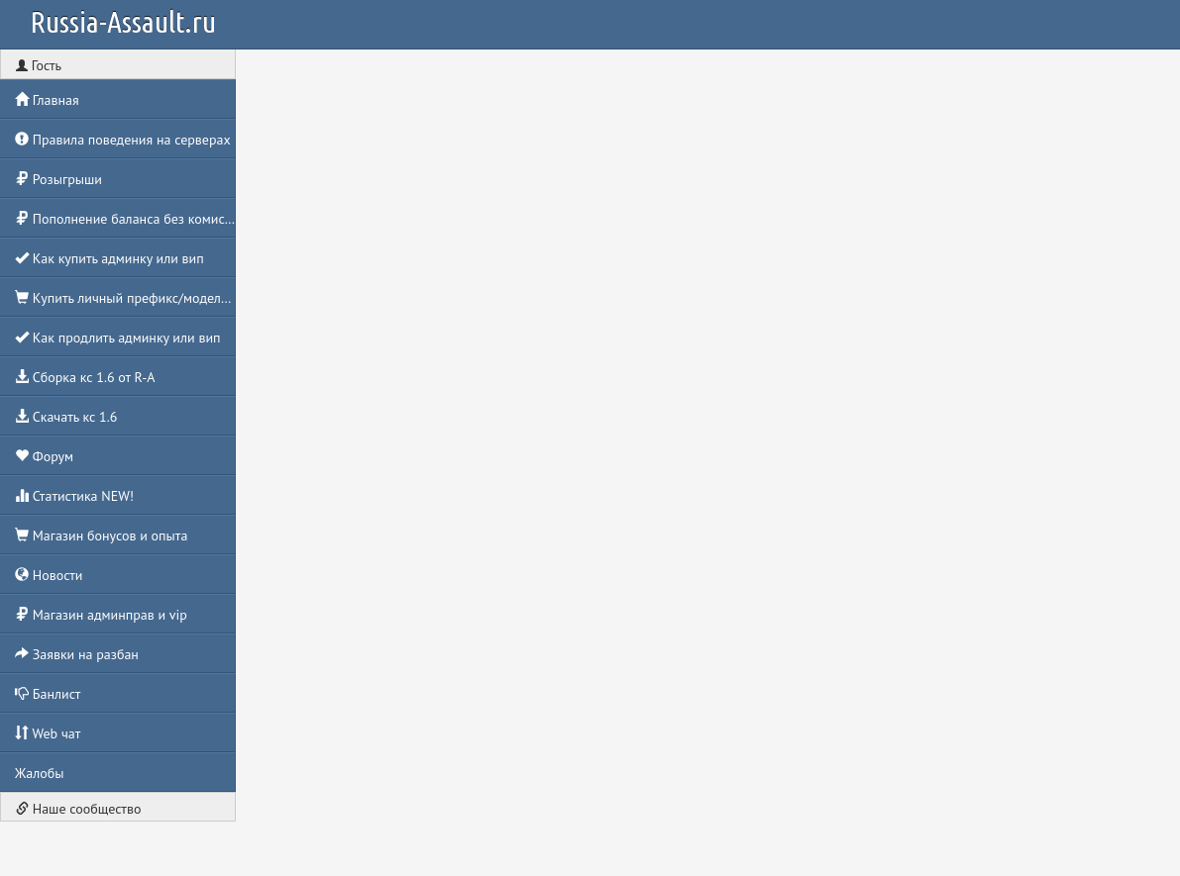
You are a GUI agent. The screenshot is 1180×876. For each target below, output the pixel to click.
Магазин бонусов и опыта (101, 535)
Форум (44, 456)
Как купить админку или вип (109, 258)
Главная (47, 100)
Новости (48, 575)
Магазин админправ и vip (101, 615)
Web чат (47, 733)
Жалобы (39, 773)
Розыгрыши (58, 179)
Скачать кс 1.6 (66, 417)
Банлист (47, 694)
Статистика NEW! (74, 496)
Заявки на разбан (77, 654)
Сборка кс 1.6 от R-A (85, 377)
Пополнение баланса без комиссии (125, 219)
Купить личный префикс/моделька (125, 298)
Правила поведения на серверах (123, 139)
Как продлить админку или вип (118, 337)
